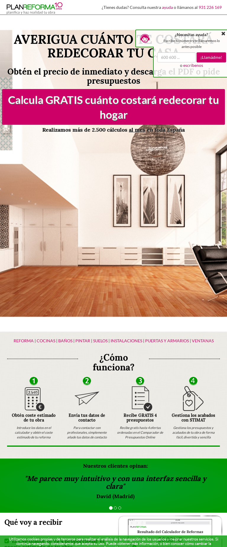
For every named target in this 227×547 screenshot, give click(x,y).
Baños (65, 340)
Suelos (100, 340)
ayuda (167, 7)
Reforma (24, 340)
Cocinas (46, 340)
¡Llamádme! (211, 57)
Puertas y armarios (167, 340)
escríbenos (193, 65)
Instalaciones (126, 340)
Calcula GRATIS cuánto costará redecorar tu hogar (113, 107)
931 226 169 (210, 7)
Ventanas (203, 340)
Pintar (83, 340)
